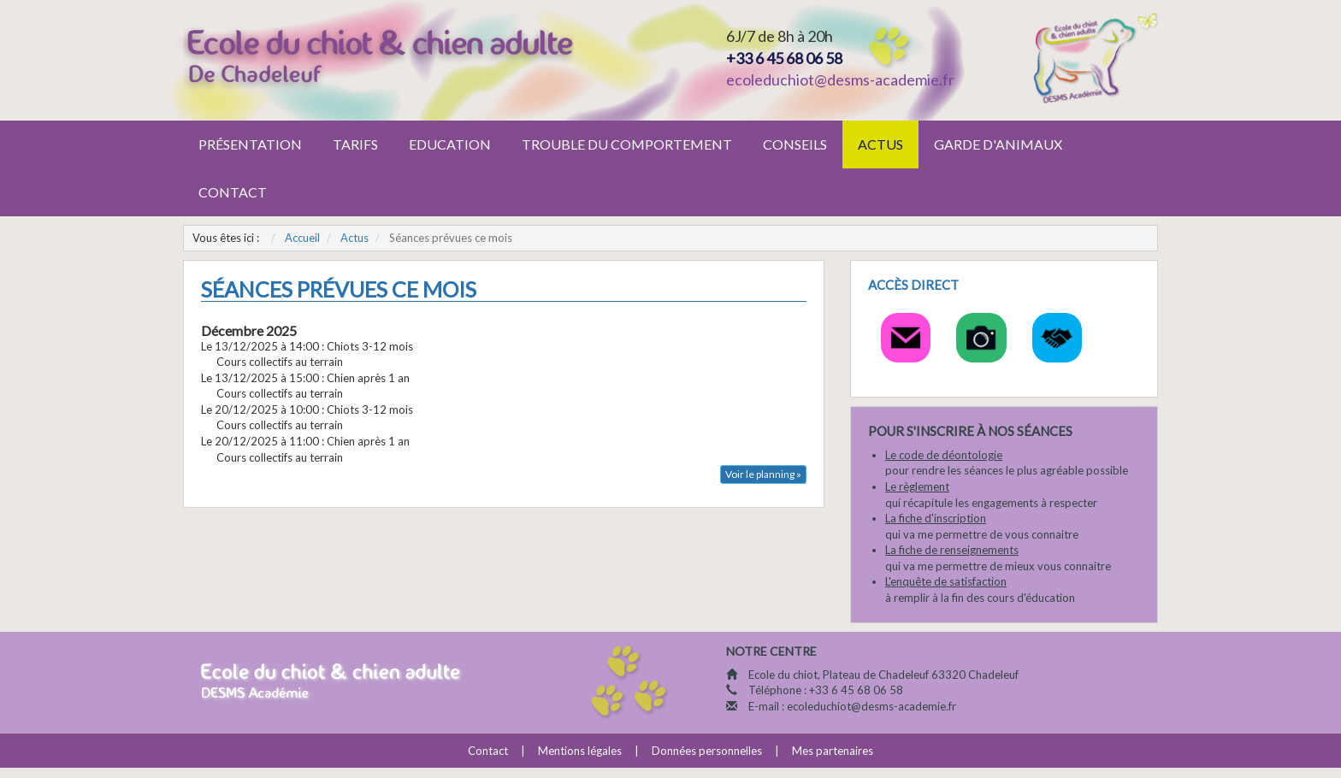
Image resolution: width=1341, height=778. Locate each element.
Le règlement (917, 486)
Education (450, 144)
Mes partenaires (832, 750)
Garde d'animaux (998, 144)
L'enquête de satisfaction (946, 581)
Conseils (795, 144)
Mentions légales (580, 750)
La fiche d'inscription (935, 518)
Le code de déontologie (943, 455)
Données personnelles (707, 750)
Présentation (250, 144)
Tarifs (355, 144)
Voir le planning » (763, 474)
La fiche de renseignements (952, 550)
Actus (880, 144)
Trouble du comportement (627, 144)
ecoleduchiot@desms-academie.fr (840, 79)
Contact (232, 192)
